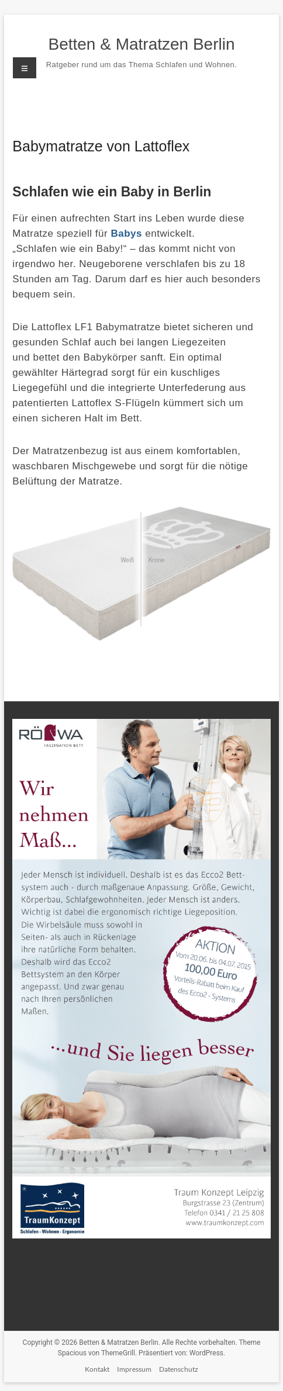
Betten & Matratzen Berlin (141, 44)
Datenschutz (178, 1369)
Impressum (134, 1369)
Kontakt (97, 1369)
